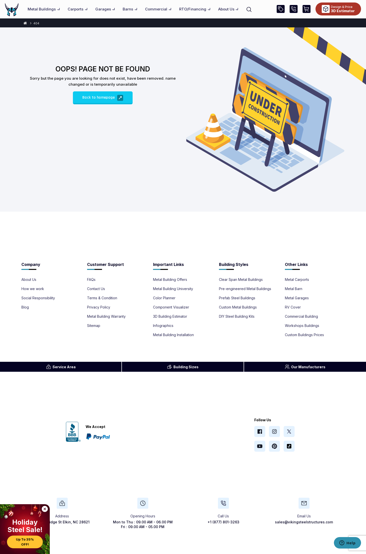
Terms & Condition (102, 298)
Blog (25, 307)
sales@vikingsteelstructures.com (304, 522)
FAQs (91, 280)
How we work (32, 289)
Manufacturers (305, 366)
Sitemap (93, 326)
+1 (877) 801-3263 (223, 522)
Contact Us (96, 289)
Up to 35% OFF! (25, 541)
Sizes (183, 366)
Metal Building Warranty (106, 316)
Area (61, 366)
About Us (28, 280)
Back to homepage (102, 98)
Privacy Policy (98, 307)
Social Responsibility (38, 298)
